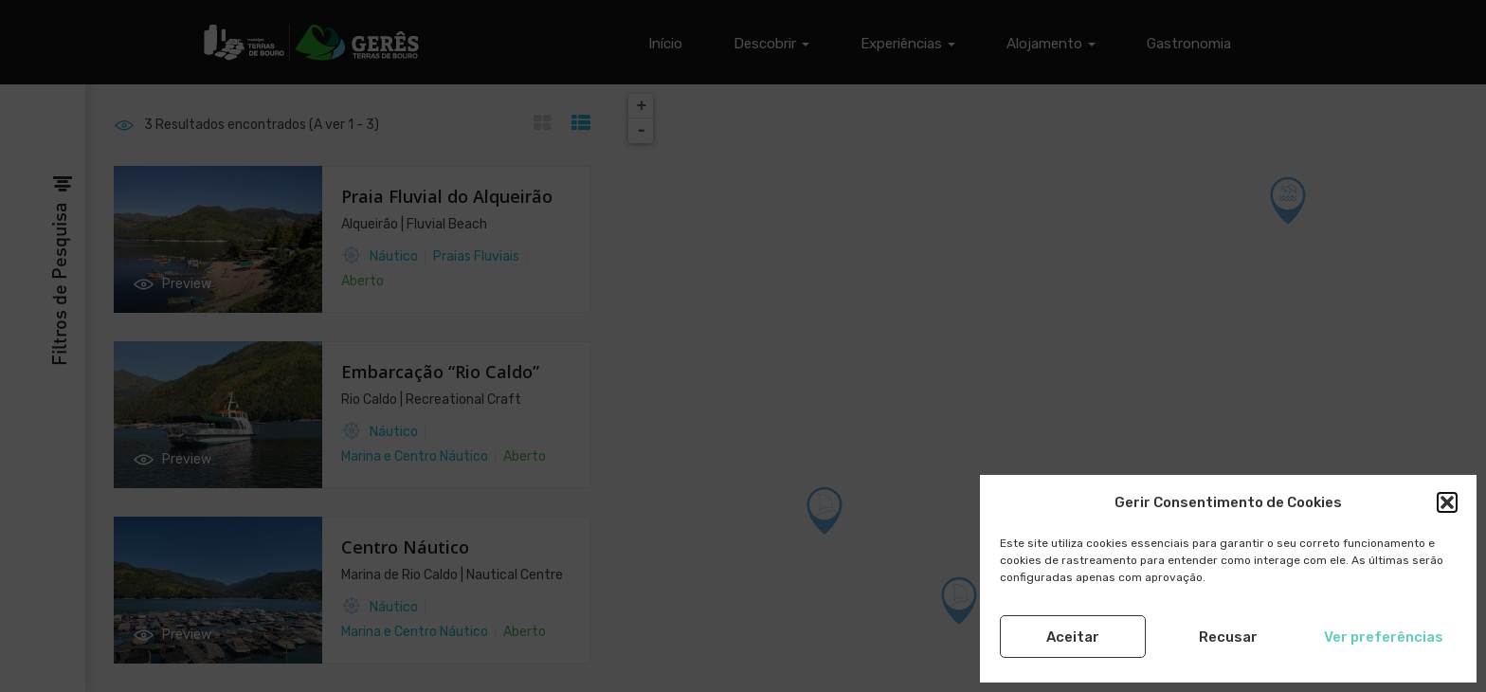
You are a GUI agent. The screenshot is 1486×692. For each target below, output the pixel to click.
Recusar (1228, 637)
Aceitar (1072, 637)
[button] (1447, 502)
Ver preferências (1383, 637)
